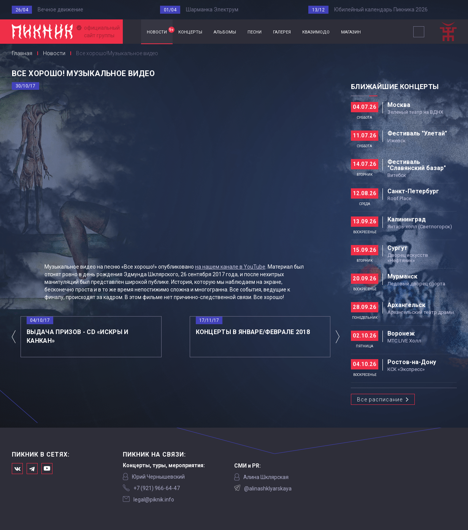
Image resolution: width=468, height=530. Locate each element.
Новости (54, 53)
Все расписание (380, 399)
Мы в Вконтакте (17, 468)
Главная (132, 31)
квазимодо (316, 31)
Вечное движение (60, 9)
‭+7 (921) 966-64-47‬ (156, 488)
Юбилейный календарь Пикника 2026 (381, 9)
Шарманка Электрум (212, 9)
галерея (282, 31)
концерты (190, 31)
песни (254, 31)
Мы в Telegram (32, 468)
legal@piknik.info (153, 500)
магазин (351, 31)
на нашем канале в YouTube (230, 267)
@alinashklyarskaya (268, 488)
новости (160, 31)
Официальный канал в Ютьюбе (46, 468)
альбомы (225, 31)
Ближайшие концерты (395, 87)
